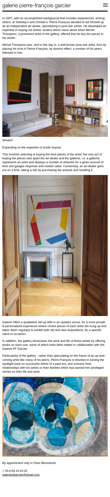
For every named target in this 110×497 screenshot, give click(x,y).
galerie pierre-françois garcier (36, 5)
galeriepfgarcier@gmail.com (21, 474)
